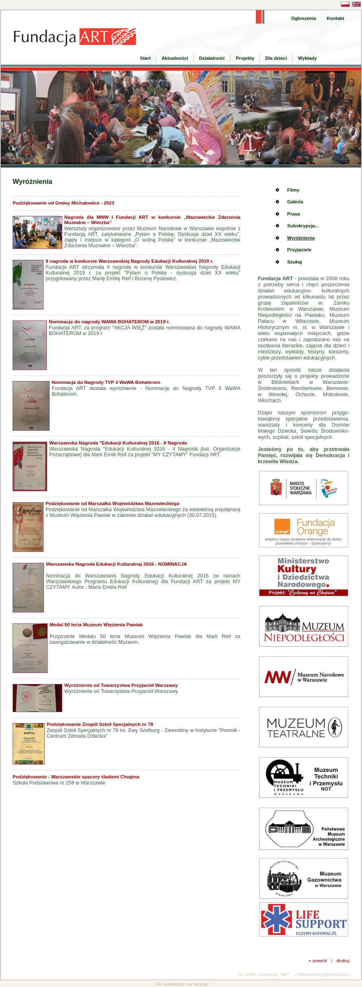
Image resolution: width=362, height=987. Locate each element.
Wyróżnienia (301, 237)
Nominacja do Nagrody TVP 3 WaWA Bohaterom (106, 382)
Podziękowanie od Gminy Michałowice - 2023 (63, 202)
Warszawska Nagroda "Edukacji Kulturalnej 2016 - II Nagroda (118, 442)
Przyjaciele (299, 249)
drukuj (342, 960)
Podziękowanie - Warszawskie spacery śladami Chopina (76, 776)
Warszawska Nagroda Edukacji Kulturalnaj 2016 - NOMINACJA (116, 563)
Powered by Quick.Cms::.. (325, 974)
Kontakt (335, 18)
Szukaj (294, 261)
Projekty (245, 58)
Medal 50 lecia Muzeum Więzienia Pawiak (96, 624)
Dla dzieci (276, 58)
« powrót (318, 960)
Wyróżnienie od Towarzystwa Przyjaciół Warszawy (121, 685)
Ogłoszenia (303, 18)
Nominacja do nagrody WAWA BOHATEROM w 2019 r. (109, 321)
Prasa (293, 213)
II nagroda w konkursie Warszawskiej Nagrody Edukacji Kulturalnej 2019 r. (129, 261)
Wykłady (307, 58)
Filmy (293, 189)
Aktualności (174, 58)
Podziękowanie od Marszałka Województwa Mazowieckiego (112, 503)
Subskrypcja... (303, 225)
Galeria (295, 201)
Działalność (212, 58)
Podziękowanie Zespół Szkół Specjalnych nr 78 (100, 724)
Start (145, 58)
